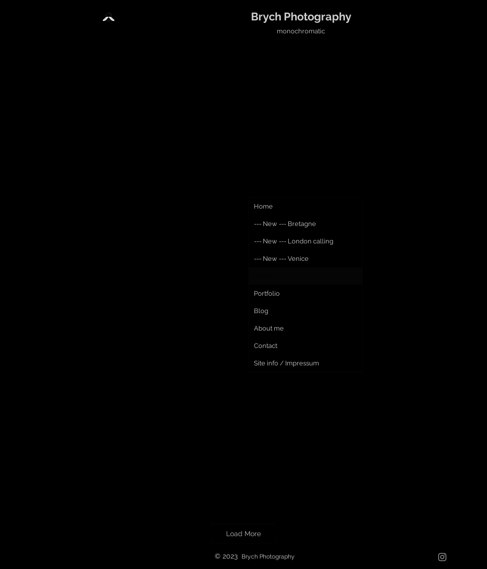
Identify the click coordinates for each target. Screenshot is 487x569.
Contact (265, 345)
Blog (261, 311)
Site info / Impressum (286, 363)
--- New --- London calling (293, 241)
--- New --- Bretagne (285, 224)
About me (269, 328)
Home (263, 206)
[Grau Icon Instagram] (442, 557)
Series (263, 276)
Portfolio (267, 293)
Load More (243, 534)
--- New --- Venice (281, 258)
